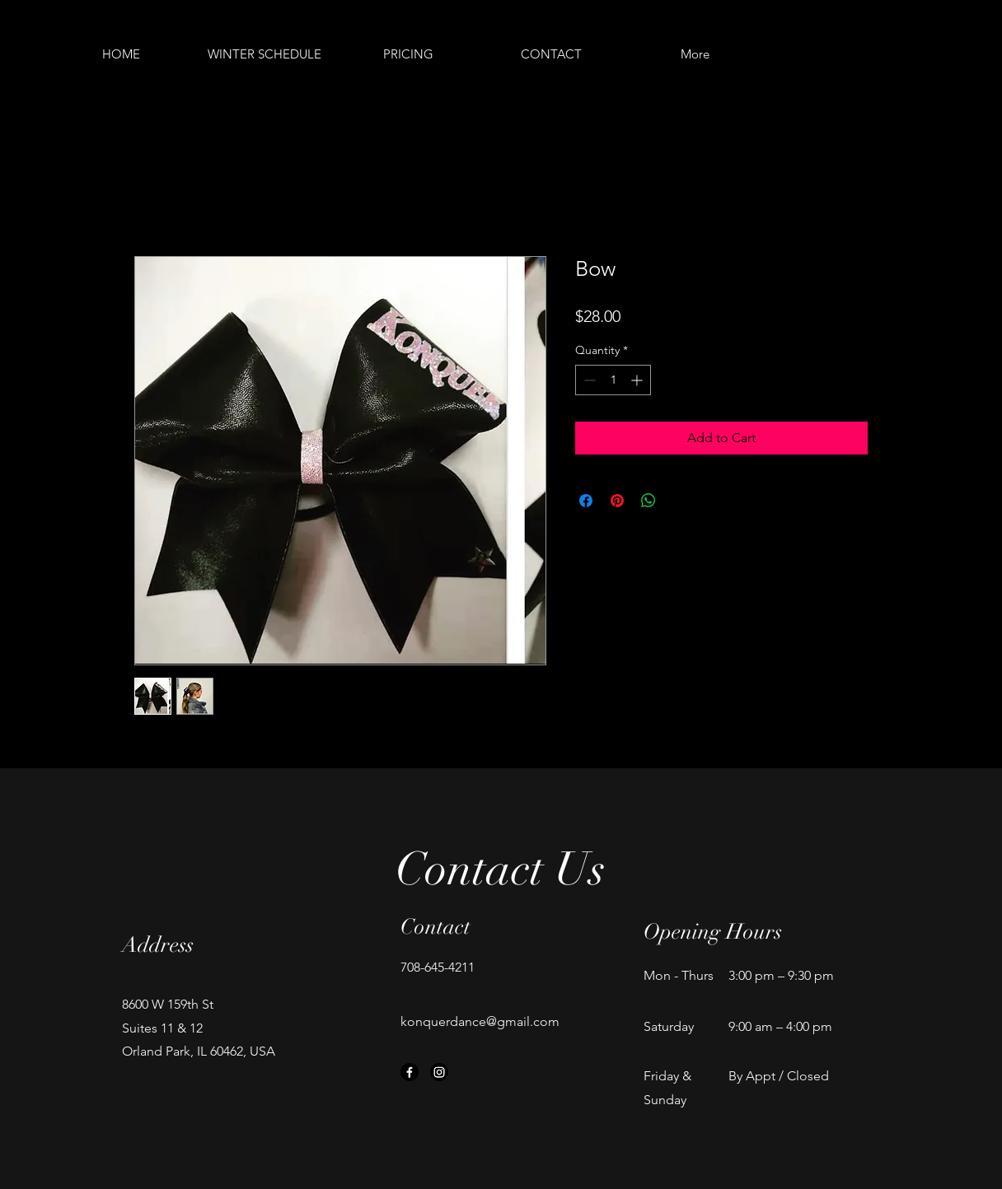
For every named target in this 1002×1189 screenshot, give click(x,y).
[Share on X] (680, 501)
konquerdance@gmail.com (480, 1021)
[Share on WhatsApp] (648, 501)
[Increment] (638, 380)
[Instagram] (439, 1072)
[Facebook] (409, 1072)
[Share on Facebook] (586, 501)
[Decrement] (588, 380)
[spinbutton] (613, 380)
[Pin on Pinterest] (617, 501)
